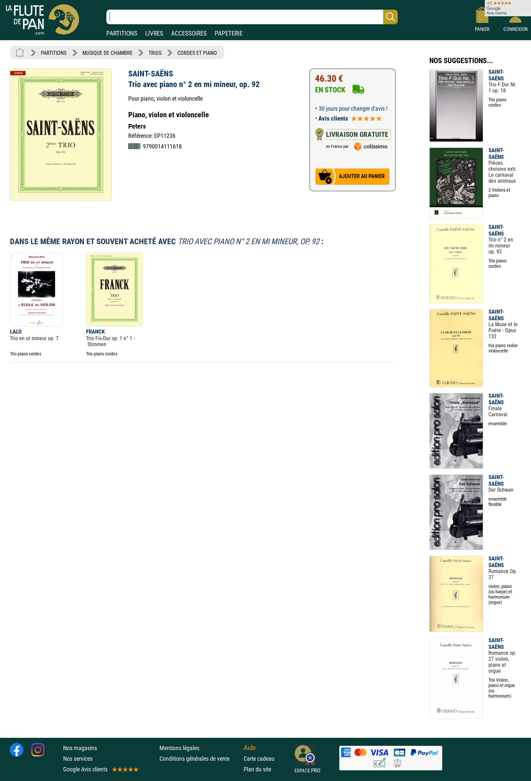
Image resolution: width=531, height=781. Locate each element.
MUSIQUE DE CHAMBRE (107, 53)
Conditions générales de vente (199, 758)
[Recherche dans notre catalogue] (252, 17)
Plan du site (257, 769)
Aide (250, 748)
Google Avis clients (100, 769)
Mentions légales (179, 747)
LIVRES (154, 33)
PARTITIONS (121, 33)
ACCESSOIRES (189, 33)
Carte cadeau (259, 758)
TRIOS (155, 53)
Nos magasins (80, 747)
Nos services (78, 758)
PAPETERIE (229, 33)
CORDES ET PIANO (197, 53)
